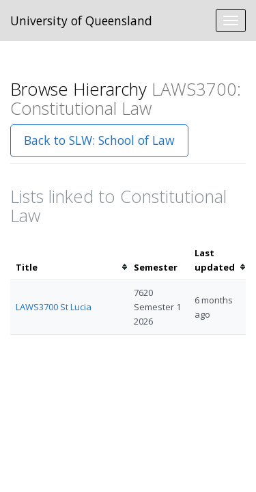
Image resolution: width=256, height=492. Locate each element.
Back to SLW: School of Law (99, 140)
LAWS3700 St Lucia (53, 307)
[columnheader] (69, 260)
